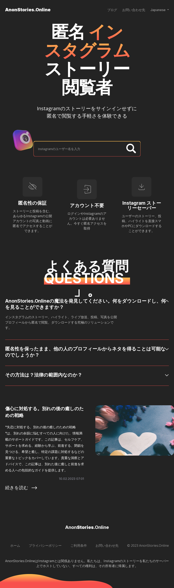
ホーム (15, 545)
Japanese (158, 10)
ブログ (112, 10)
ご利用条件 (78, 545)
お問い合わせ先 (133, 10)
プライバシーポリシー (45, 545)
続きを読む (21, 487)
